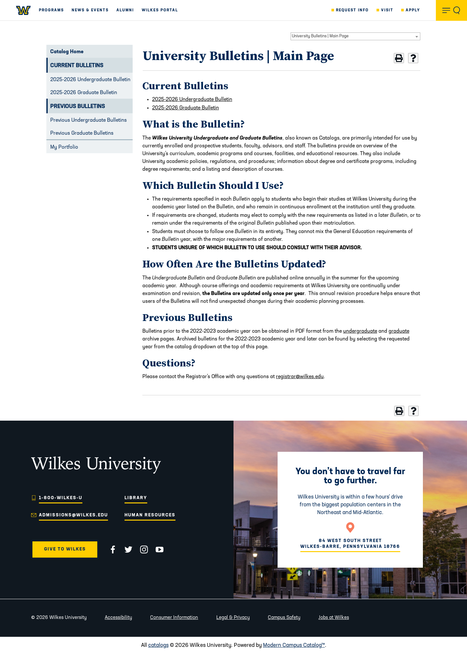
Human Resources (150, 515)
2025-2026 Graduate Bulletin (83, 92)
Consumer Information (174, 617)
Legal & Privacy (233, 617)
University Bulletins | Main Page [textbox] (320, 36)
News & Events (90, 10)
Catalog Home (66, 52)
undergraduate (360, 331)
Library (136, 498)
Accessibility (118, 617)
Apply (413, 10)
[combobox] (355, 36)
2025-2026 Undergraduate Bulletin (90, 79)
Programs (51, 10)
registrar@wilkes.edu (300, 376)
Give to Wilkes (65, 549)
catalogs (158, 645)
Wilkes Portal (160, 10)
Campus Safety (284, 617)
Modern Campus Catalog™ (294, 645)
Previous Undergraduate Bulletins (88, 120)
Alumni (125, 10)
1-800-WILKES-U (60, 498)
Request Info (352, 10)
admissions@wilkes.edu (73, 515)
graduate (399, 331)
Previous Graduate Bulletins (82, 133)
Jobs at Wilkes (333, 617)
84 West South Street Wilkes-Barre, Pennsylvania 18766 (350, 543)
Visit (387, 10)
